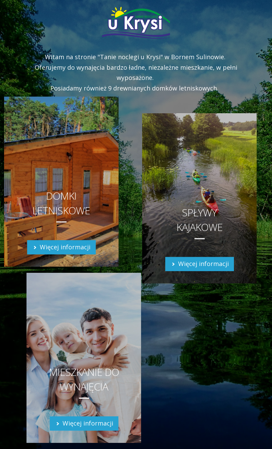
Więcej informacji (61, 247)
